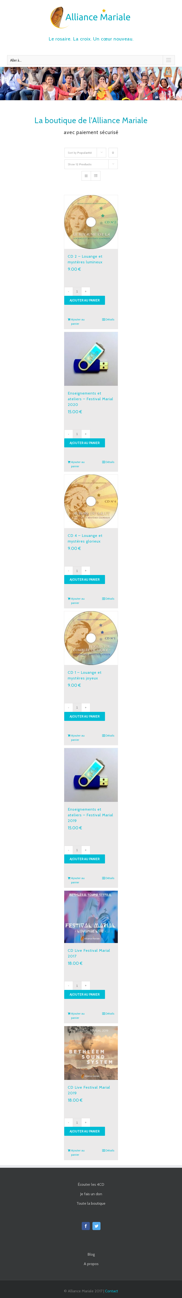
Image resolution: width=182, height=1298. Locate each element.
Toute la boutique (91, 1203)
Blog (91, 1254)
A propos (91, 1264)
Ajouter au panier (85, 300)
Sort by (80, 152)
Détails (109, 319)
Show (79, 164)
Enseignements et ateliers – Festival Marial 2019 (90, 815)
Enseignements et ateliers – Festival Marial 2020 (90, 399)
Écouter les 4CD (91, 1184)
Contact (111, 1291)
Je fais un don (91, 1194)
